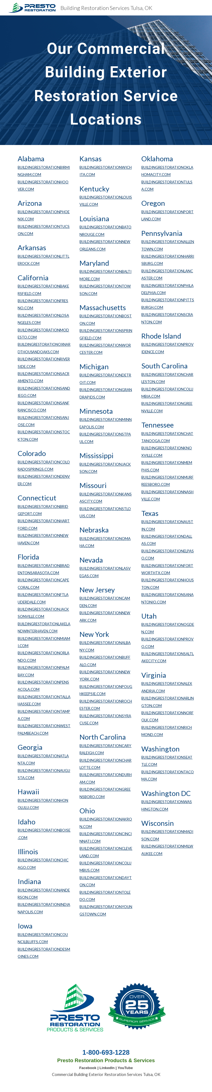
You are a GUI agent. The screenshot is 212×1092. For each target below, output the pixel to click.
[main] (106, 80)
